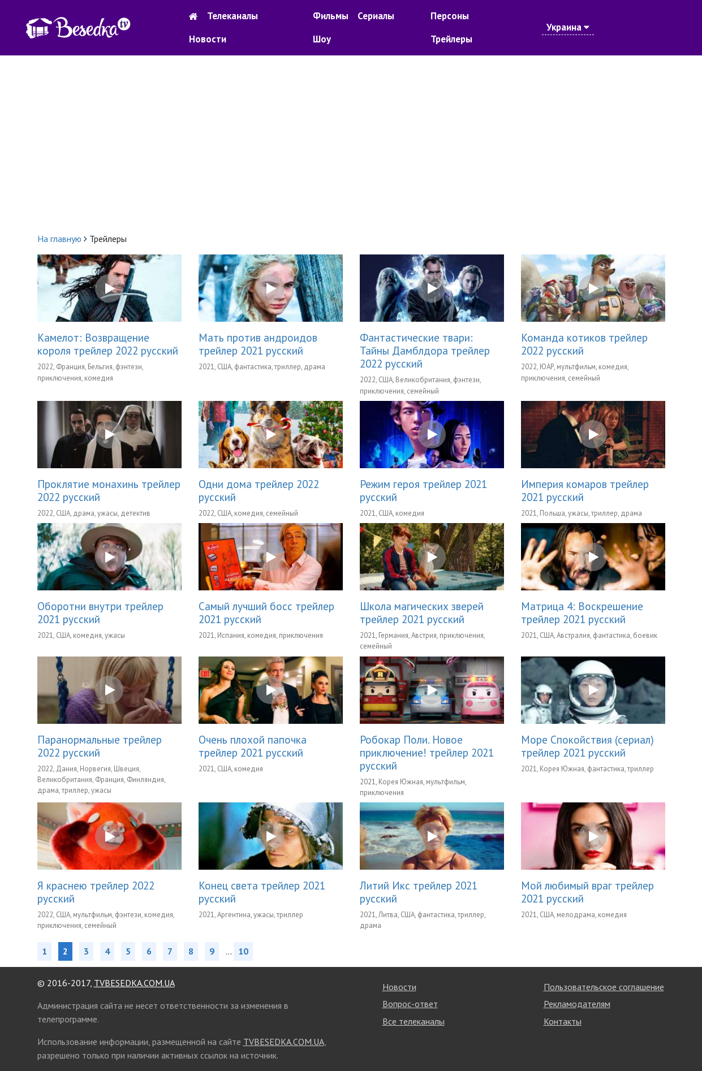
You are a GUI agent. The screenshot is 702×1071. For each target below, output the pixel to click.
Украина (567, 27)
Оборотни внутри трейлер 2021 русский (100, 612)
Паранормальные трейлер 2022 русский (99, 745)
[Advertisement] (351, 143)
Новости (207, 39)
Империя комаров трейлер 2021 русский (585, 490)
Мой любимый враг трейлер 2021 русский (587, 891)
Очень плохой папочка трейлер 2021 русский (253, 745)
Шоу (322, 39)
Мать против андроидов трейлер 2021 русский (258, 343)
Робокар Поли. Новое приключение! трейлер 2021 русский (427, 752)
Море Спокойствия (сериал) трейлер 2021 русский (587, 745)
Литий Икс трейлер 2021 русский (418, 891)
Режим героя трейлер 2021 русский (423, 490)
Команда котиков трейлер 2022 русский (584, 343)
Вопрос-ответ (410, 1003)
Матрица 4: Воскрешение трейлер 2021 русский (582, 612)
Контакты (563, 1021)
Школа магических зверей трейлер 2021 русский (422, 612)
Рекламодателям (577, 1003)
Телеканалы (232, 16)
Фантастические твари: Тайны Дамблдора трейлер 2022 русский (425, 350)
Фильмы (330, 16)
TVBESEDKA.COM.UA (134, 982)
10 (243, 951)
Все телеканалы (413, 1021)
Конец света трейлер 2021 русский (262, 891)
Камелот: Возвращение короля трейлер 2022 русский (107, 343)
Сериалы (376, 16)
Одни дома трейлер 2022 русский (259, 490)
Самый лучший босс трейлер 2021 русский (266, 612)
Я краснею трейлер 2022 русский (95, 891)
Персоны (449, 16)
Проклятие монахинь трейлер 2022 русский (108, 490)
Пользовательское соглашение (604, 986)
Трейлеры (451, 39)
